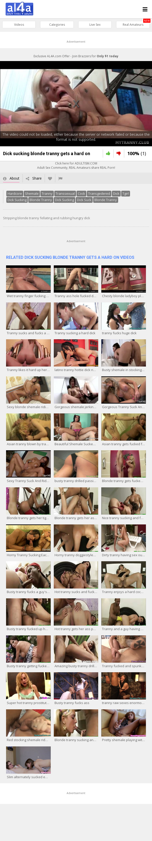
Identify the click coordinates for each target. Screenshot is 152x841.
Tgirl (125, 193)
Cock (81, 193)
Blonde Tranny (41, 200)
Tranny (47, 193)
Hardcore (15, 193)
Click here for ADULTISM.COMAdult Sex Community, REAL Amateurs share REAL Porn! (76, 165)
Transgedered (99, 193)
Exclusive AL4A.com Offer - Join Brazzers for (76, 56)
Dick (116, 193)
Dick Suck (84, 200)
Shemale (32, 193)
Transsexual (65, 193)
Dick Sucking (17, 200)
